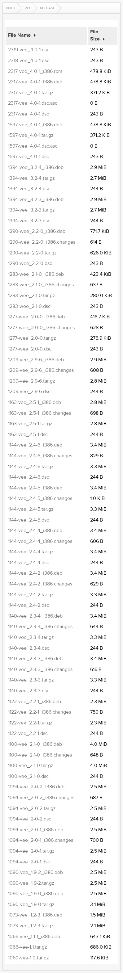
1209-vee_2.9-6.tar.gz (31, 381)
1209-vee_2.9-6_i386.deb (36, 360)
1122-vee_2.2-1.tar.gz (30, 723)
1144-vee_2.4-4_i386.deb (35, 530)
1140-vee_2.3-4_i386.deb (35, 616)
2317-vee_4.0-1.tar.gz (31, 93)
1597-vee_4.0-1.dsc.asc (32, 146)
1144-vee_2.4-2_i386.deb (35, 573)
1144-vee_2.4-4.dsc (28, 563)
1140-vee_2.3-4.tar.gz (31, 637)
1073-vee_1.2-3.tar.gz (31, 926)
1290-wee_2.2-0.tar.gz (32, 253)
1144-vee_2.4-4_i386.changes (40, 541)
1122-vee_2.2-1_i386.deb (34, 701)
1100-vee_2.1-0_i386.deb (35, 744)
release (47, 8)
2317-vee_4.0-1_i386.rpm (35, 71)
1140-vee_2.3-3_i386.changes (40, 669)
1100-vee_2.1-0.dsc (28, 776)
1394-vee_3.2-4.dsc (29, 189)
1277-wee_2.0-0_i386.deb (36, 317)
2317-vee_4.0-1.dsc (28, 114)
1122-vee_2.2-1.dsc (28, 733)
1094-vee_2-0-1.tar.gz (31, 851)
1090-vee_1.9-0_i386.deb (35, 894)
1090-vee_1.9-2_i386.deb (35, 872)
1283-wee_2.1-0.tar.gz (31, 295)
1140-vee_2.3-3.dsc (28, 691)
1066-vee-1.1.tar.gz (27, 947)
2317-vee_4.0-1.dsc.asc (32, 103)
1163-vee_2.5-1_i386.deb (34, 402)
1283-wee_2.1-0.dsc (29, 306)
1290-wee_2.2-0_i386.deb (36, 231)
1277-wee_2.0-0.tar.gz (32, 338)
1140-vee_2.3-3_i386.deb (35, 659)
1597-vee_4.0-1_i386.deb (35, 125)
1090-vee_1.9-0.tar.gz (31, 904)
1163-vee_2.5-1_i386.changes (39, 413)
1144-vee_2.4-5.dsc (28, 520)
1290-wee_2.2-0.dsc (30, 263)
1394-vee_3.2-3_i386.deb (36, 199)
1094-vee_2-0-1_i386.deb (35, 830)
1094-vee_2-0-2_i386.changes (41, 798)
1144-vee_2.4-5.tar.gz (31, 509)
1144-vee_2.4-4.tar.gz (31, 552)
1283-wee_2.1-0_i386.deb (36, 274)
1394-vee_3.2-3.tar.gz (31, 210)
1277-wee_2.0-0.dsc (29, 349)
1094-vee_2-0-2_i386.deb (36, 787)
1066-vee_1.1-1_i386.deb (34, 936)
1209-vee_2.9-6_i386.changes (41, 370)
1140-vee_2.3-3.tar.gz (31, 680)
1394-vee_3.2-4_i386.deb (36, 167)
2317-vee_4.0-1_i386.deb (35, 82)
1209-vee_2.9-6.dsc (29, 391)
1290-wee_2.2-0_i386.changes (41, 242)
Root (11, 8)
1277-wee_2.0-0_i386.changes (41, 328)
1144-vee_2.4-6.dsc (28, 477)
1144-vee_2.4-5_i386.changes (40, 498)
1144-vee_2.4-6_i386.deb (35, 445)
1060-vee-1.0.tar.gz (28, 958)
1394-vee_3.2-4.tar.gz (31, 178)
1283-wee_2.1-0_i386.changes (41, 285)
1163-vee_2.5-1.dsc (28, 434)
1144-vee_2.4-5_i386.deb (35, 488)
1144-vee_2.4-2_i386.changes (40, 584)
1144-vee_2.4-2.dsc (28, 605)
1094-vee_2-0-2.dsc (29, 819)
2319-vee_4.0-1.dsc (28, 50)
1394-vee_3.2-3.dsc (29, 221)
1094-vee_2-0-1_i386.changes (40, 840)
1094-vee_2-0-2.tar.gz (32, 808)
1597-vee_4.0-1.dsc (28, 156)
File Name (19, 35)
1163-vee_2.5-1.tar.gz (30, 424)
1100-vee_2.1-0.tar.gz (30, 765)
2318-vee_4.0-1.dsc (28, 60)
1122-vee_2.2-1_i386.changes (39, 712)
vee (27, 8)
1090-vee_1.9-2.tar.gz (31, 883)
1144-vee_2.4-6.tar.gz (31, 466)
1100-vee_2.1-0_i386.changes (40, 755)
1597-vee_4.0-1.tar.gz (31, 135)
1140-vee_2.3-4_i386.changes (40, 626)
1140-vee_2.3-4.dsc (28, 648)
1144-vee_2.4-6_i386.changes (40, 456)
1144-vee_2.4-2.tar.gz (31, 595)
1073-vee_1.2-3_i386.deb (35, 915)
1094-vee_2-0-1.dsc (29, 862)
